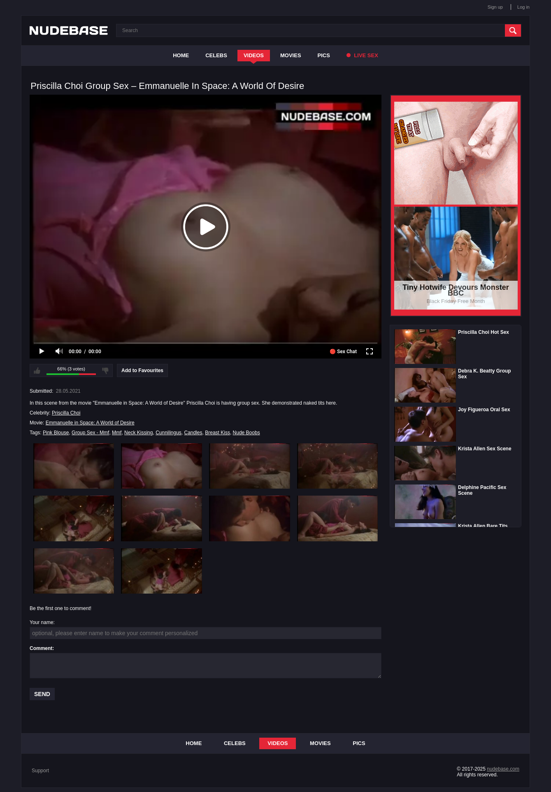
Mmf (116, 433)
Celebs (216, 55)
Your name (41, 622)
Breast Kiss (217, 433)
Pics (324, 55)
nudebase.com (503, 769)
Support (40, 770)
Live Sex (362, 55)
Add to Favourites (142, 370)
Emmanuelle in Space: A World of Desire (90, 423)
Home (181, 55)
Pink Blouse (56, 433)
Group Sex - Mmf (90, 433)
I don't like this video (105, 370)
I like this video (37, 370)
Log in (523, 7)
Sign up (495, 7)
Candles (193, 433)
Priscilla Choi (66, 413)
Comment (41, 648)
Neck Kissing (138, 433)
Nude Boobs (246, 433)
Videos (254, 55)
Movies (290, 55)
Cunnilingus (168, 433)
